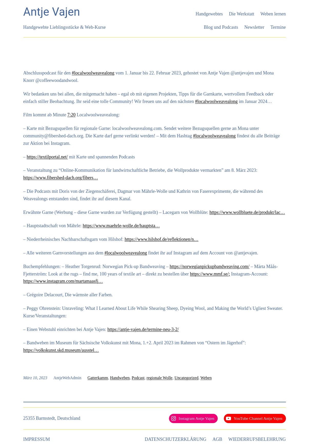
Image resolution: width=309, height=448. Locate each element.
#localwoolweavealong (93, 72)
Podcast (138, 378)
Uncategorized (186, 378)
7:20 (71, 114)
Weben (206, 378)
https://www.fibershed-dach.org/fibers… (60, 177)
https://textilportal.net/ (47, 156)
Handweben (119, 378)
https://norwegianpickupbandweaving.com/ (209, 266)
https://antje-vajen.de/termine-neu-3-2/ (143, 329)
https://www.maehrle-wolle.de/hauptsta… (121, 225)
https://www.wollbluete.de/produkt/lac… (247, 212)
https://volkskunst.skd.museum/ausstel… (61, 350)
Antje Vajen (51, 11)
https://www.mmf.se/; (210, 274)
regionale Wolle (159, 378)
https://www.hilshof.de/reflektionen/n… (161, 239)
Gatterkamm (97, 378)
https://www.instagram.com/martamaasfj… (63, 281)
